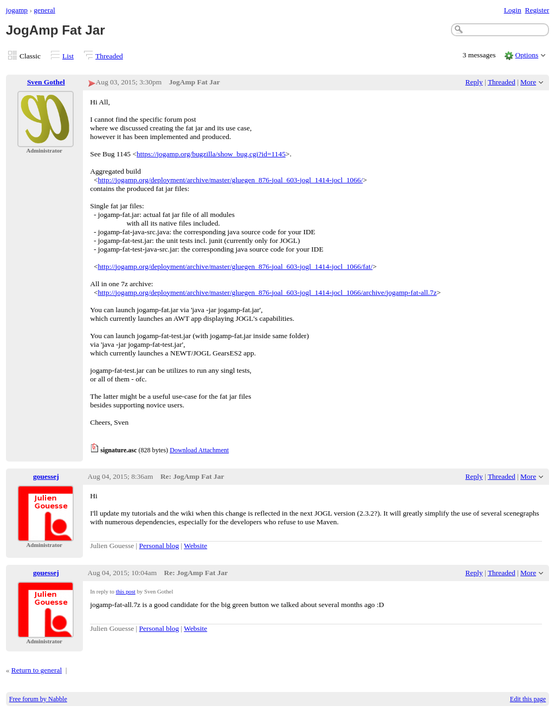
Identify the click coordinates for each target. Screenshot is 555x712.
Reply (474, 82)
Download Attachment (199, 450)
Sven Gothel (46, 82)
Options (527, 55)
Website (195, 546)
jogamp (17, 10)
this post (125, 591)
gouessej (46, 476)
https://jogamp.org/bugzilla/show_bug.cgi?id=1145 (211, 154)
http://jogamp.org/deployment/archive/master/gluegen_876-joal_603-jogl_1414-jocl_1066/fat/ (235, 266)
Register (537, 10)
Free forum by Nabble (38, 699)
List (68, 56)
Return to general (36, 670)
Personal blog (159, 546)
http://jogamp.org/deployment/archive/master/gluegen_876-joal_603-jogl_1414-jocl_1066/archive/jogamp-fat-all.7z (267, 292)
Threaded (109, 56)
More (528, 82)
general (44, 10)
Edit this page (528, 699)
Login (512, 10)
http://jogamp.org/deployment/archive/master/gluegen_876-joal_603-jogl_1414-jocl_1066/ (230, 180)
